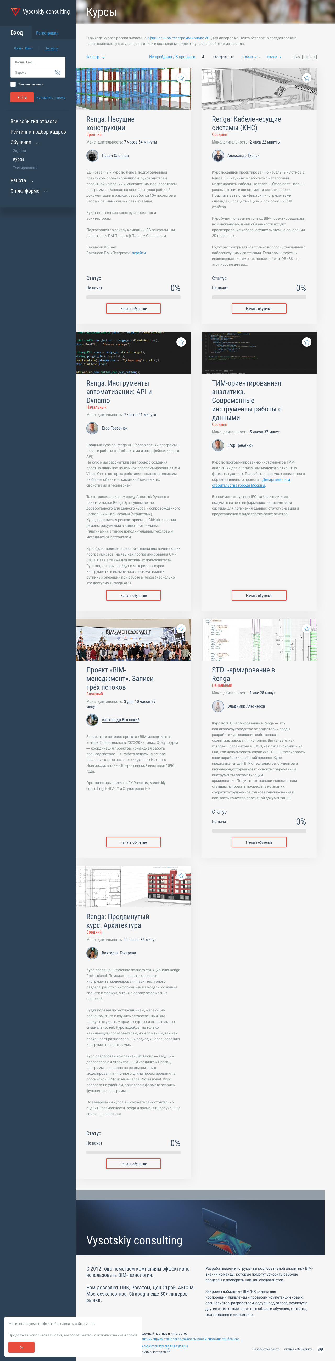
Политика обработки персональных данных (159, 1346)
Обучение (20, 142)
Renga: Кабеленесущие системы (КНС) (246, 123)
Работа (18, 180)
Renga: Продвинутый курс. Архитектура (117, 921)
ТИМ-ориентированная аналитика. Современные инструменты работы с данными (247, 400)
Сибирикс (304, 1349)
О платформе (24, 191)
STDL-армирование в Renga (243, 674)
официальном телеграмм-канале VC (178, 38)
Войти (22, 97)
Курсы (18, 159)
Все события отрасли (33, 121)
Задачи (19, 150)
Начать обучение (133, 309)
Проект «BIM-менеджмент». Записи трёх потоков (120, 678)
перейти (139, 253)
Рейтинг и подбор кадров (38, 132)
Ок (22, 1348)
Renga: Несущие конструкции (110, 123)
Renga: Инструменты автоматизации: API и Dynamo (119, 392)
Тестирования (25, 167)
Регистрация (47, 33)
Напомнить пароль (50, 97)
